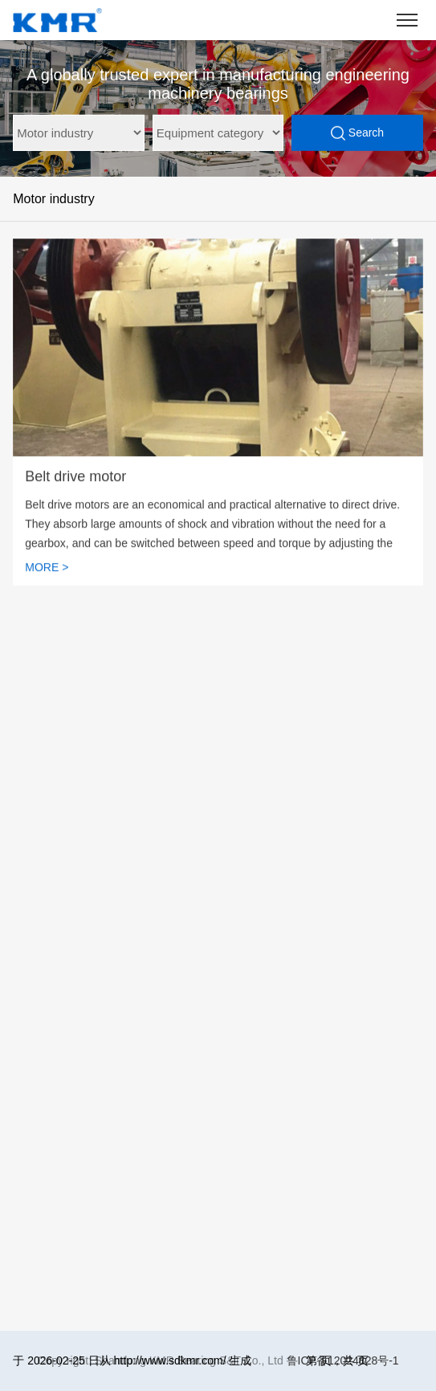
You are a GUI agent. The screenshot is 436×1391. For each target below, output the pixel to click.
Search (357, 133)
